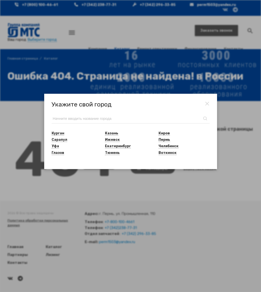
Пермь (164, 140)
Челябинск (169, 146)
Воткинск (168, 152)
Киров (164, 133)
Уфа (55, 146)
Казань (111, 133)
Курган (58, 133)
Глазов (58, 152)
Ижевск (112, 140)
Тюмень (112, 152)
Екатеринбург (118, 146)
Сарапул (59, 140)
